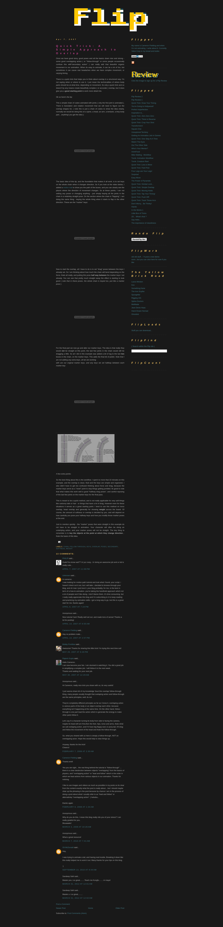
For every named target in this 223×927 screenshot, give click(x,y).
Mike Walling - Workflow (141, 155)
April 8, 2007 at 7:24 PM (75, 607)
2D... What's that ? (139, 217)
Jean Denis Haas (138, 308)
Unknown (66, 575)
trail (70, 187)
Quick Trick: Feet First (140, 168)
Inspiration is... (137, 113)
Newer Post (61, 908)
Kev (133, 285)
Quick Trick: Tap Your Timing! (143, 194)
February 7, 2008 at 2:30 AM (78, 751)
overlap (96, 546)
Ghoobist (135, 314)
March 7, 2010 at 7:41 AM (76, 841)
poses (104, 546)
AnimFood (135, 152)
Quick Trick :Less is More (141, 165)
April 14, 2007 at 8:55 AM (76, 624)
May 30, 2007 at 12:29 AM (75, 675)
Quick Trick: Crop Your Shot (142, 122)
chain (66, 546)
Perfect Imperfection (139, 109)
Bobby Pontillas (68, 644)
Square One (136, 129)
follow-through (77, 546)
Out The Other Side (139, 145)
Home (90, 908)
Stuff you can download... (141, 330)
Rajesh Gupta (68, 658)
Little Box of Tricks (138, 213)
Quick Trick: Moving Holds (142, 191)
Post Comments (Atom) (77, 913)
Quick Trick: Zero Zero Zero (142, 116)
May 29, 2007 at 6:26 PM (75, 652)
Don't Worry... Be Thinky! (141, 204)
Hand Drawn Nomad (139, 311)
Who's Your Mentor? (139, 148)
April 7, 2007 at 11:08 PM (76, 569)
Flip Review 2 (137, 96)
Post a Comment (63, 904)
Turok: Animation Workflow (142, 158)
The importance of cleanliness (143, 223)
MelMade (135, 304)
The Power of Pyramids (141, 181)
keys (89, 546)
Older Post (120, 908)
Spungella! (135, 295)
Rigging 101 (136, 298)
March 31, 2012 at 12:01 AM (77, 884)
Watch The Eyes (138, 142)
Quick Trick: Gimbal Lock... (142, 184)
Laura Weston (137, 282)
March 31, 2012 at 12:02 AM (77, 898)
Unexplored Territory (139, 132)
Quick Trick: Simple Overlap (142, 187)
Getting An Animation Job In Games (146, 135)
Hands (134, 207)
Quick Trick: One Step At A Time (144, 139)
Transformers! (137, 126)
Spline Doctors (137, 301)
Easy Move (136, 178)
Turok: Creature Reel (140, 161)
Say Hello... (136, 220)
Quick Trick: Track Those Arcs (143, 200)
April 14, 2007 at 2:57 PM (76, 638)
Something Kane (138, 288)
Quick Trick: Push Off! (140, 197)
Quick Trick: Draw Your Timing (143, 103)
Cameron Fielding (69, 630)
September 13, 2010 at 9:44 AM (79, 870)
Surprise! (135, 174)
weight (69, 548)
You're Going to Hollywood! (142, 106)
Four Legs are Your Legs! (141, 171)
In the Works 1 (137, 210)
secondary (113, 546)
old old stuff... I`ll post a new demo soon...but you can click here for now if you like (148, 259)
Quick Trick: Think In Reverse (143, 119)
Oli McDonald (68, 847)
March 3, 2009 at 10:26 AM (76, 827)
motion (66, 187)
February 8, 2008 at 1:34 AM (78, 807)
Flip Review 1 (137, 100)
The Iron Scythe (137, 291)
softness (60, 548)
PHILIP (65, 558)
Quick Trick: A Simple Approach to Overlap (87, 50)
